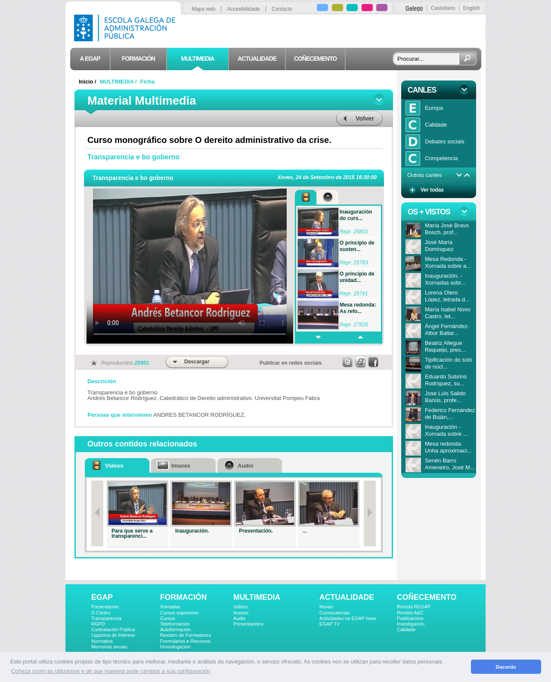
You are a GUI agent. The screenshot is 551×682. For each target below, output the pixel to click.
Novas (326, 606)
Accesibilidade (243, 9)
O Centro (101, 612)
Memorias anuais (109, 646)
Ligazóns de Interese (113, 635)
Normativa (102, 641)
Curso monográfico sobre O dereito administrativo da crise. (209, 140)
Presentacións (248, 623)
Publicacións (410, 618)
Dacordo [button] (506, 667)
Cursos (167, 618)
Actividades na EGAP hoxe (347, 618)
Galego (414, 8)
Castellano (443, 8)
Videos (240, 606)
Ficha (147, 81)
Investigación (410, 623)
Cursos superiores (179, 612)
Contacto (282, 9)
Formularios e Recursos (185, 641)
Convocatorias (334, 612)
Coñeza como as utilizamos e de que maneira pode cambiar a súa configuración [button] (110, 671)
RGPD (98, 623)
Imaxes (240, 612)
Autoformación (175, 629)
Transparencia (106, 618)
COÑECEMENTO (426, 597)
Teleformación (174, 623)
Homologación (175, 646)
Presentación (105, 606)
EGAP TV (329, 623)
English (471, 8)
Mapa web (203, 9)
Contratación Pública (113, 629)
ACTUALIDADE (346, 597)
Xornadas (170, 606)
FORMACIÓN (183, 597)
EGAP (102, 597)
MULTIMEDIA (256, 597)
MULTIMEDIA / (119, 81)
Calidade (406, 629)
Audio (239, 618)
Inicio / (88, 81)
